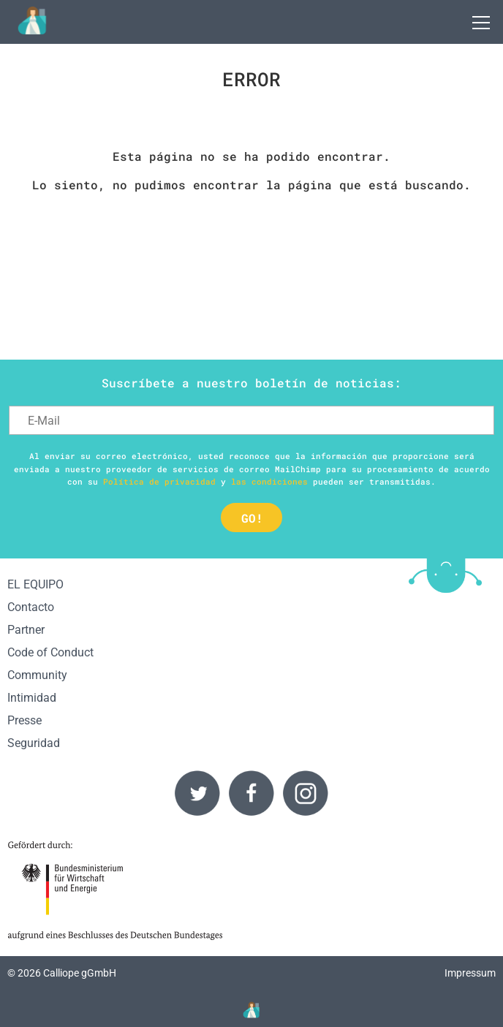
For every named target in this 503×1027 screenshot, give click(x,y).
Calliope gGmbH (79, 973)
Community (37, 675)
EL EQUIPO (35, 584)
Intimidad (31, 698)
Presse (24, 720)
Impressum (470, 973)
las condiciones (269, 481)
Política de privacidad (159, 481)
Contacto (30, 607)
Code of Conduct (50, 652)
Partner (26, 630)
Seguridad (33, 743)
